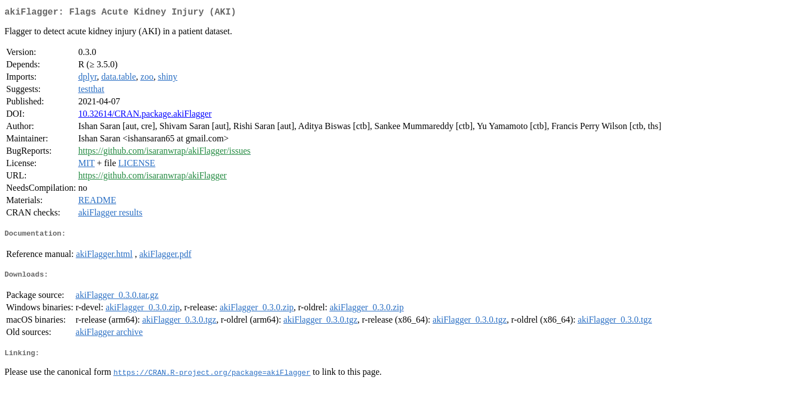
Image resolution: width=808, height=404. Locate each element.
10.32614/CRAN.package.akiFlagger (145, 116)
